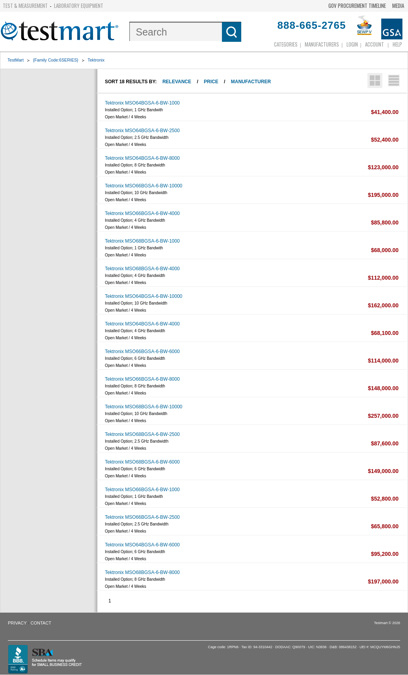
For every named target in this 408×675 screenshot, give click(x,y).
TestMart (15, 60)
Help (397, 44)
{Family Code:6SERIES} (55, 60)
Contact (41, 623)
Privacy (17, 623)
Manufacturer (251, 81)
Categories (286, 44)
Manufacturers (322, 44)
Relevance (176, 81)
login (352, 44)
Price (211, 81)
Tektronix (96, 60)
